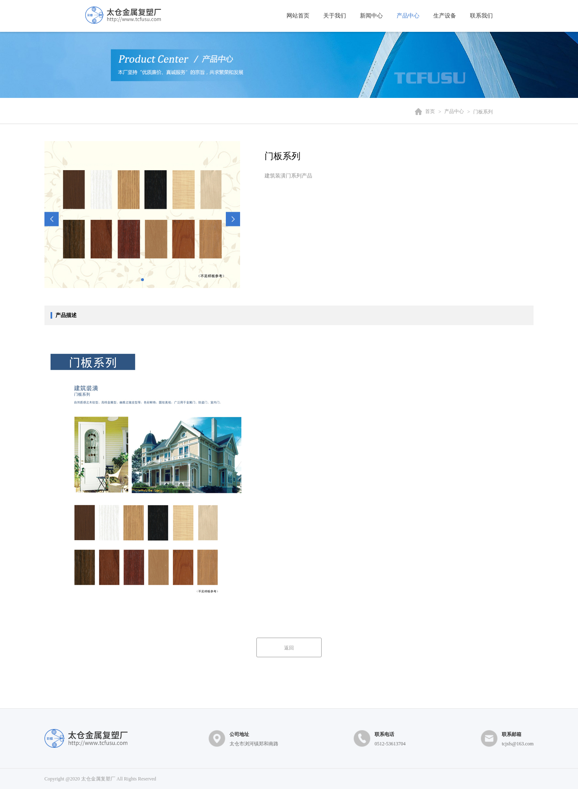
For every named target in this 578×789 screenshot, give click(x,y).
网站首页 (298, 16)
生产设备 (444, 16)
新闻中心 (371, 16)
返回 (289, 648)
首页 (430, 112)
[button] (51, 219)
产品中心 (408, 16)
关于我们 (334, 16)
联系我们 (481, 16)
